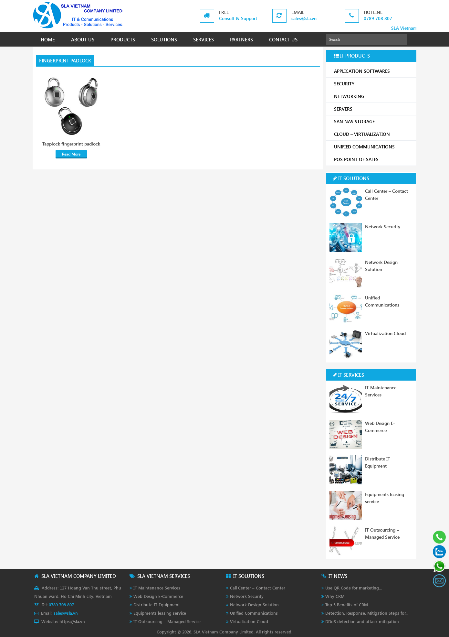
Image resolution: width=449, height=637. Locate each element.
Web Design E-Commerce (158, 596)
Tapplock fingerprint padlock (71, 144)
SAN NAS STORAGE (373, 121)
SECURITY (373, 84)
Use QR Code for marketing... (353, 587)
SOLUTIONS (164, 39)
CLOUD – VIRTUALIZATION (373, 134)
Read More (71, 154)
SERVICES (203, 39)
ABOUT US (82, 39)
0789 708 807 (378, 18)
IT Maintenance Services (156, 587)
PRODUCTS (122, 39)
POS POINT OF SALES (373, 159)
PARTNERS (241, 39)
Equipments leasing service (159, 613)
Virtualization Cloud (385, 333)
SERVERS (373, 109)
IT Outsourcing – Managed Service (167, 621)
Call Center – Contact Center (257, 587)
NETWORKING (373, 96)
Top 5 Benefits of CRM (346, 604)
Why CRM (335, 596)
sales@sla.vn (304, 18)
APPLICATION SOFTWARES (362, 71)
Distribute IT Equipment (156, 604)
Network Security (382, 226)
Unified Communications (254, 613)
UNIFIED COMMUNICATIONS (373, 147)
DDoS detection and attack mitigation (362, 621)
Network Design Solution (254, 604)
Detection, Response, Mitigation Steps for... (366, 613)
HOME (48, 39)
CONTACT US (283, 39)
